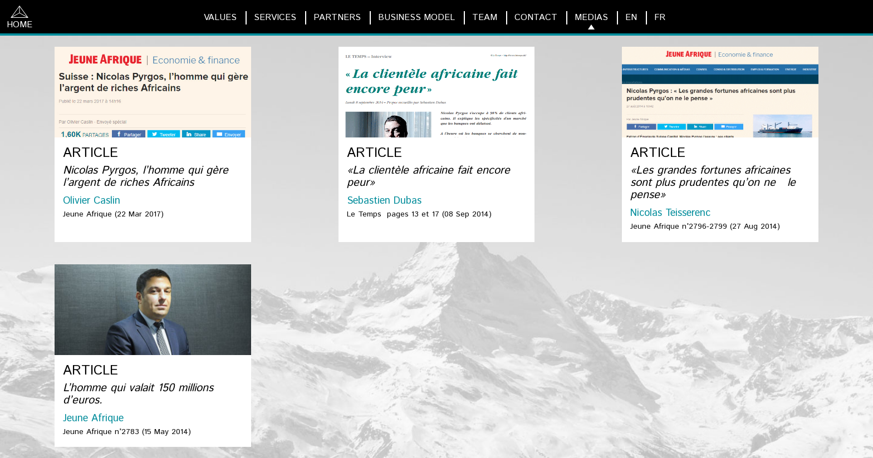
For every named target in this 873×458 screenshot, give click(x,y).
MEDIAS (591, 17)
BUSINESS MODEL (416, 17)
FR (659, 17)
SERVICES (275, 17)
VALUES (220, 17)
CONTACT (535, 17)
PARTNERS (337, 17)
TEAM (484, 17)
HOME (19, 18)
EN (631, 17)
